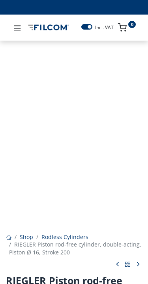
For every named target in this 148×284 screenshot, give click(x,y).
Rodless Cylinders (64, 237)
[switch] (86, 27)
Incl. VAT (104, 27)
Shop (26, 237)
